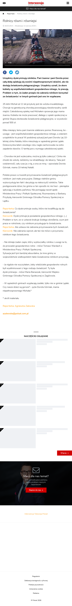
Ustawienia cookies (36, 589)
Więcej (63, 453)
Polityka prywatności (36, 585)
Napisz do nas (35, 490)
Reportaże (10, 14)
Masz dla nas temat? (38, 9)
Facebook (5, 72)
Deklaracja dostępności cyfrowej (36, 580)
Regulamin (36, 576)
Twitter (11, 72)
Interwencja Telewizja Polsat (36, 514)
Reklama (36, 593)
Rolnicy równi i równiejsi (26, 14)
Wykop (17, 72)
